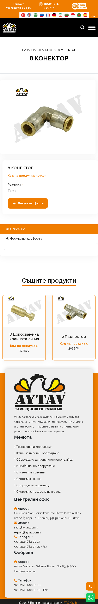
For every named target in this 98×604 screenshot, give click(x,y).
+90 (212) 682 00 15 (27, 541)
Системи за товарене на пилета (37, 491)
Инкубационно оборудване (34, 466)
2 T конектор (74, 336)
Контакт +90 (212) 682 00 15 (18, 6)
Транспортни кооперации (33, 446)
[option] (47, 117)
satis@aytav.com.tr (26, 527)
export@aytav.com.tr (27, 532)
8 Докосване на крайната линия (24, 336)
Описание (15, 229)
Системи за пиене (27, 478)
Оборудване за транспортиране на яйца (43, 459)
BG (93, 16)
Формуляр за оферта (24, 238)
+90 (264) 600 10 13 (27, 590)
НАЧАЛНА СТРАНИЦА (37, 50)
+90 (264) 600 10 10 (27, 585)
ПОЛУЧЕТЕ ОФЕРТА (49, 6)
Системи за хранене (29, 472)
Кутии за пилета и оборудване (36, 453)
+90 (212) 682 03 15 (27, 546)
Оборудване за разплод (32, 485)
